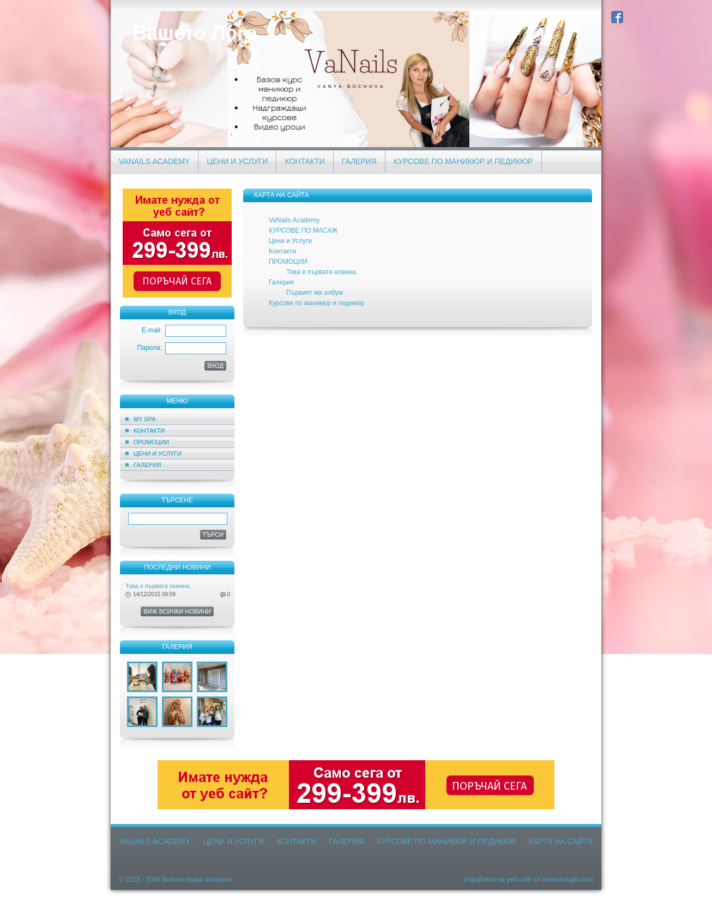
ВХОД (215, 365)
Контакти (304, 161)
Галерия (359, 161)
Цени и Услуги (237, 161)
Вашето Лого (194, 33)
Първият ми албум (314, 292)
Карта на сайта (561, 841)
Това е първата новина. (158, 586)
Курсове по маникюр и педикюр (463, 161)
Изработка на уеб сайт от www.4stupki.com (528, 879)
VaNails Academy (154, 161)
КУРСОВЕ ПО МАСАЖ (303, 230)
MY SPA (145, 419)
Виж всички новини (177, 611)
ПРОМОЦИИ (151, 442)
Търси (213, 534)
